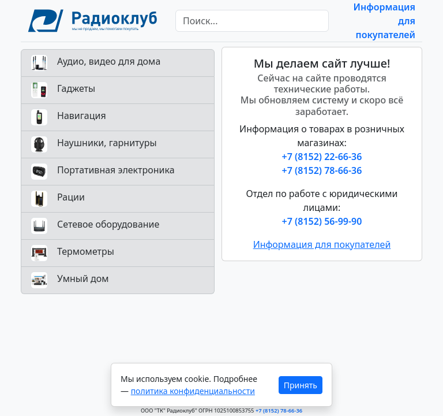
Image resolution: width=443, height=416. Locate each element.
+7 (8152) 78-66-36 (322, 170)
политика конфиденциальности (193, 390)
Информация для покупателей (322, 244)
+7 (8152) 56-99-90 (322, 221)
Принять (300, 385)
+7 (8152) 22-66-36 (322, 156)
